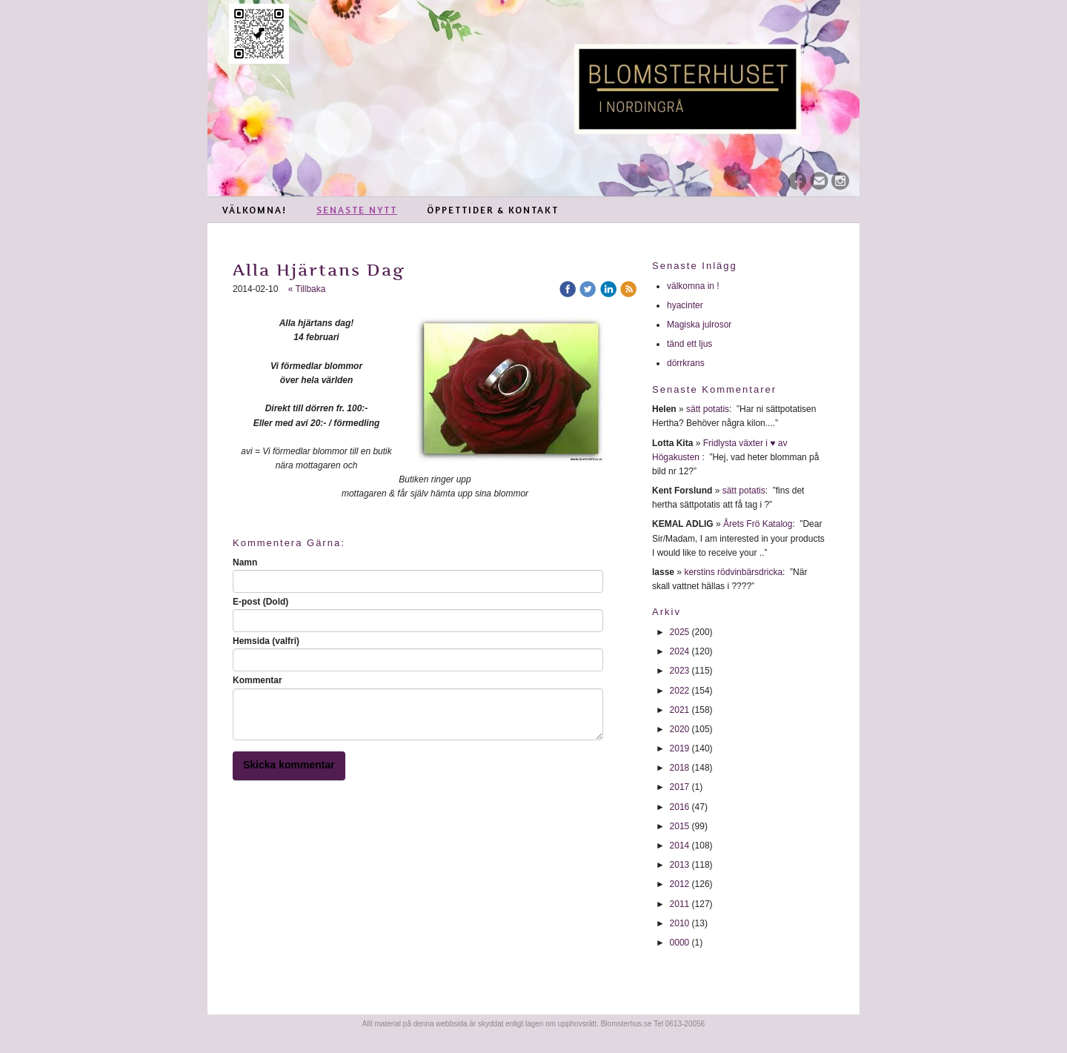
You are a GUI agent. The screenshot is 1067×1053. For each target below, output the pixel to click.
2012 (680, 884)
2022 (680, 690)
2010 (680, 923)
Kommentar (257, 680)
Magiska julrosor (699, 324)
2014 (680, 845)
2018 (680, 768)
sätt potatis (707, 409)
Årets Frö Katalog (757, 524)
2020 (680, 729)
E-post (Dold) (260, 602)
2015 (680, 826)
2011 (680, 904)
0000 (680, 942)
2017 (680, 787)
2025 (680, 632)
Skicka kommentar (289, 765)
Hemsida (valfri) (266, 641)
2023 (680, 670)
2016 (680, 807)
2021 (680, 710)
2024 (680, 651)
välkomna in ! (693, 286)
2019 (680, 748)
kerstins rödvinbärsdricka (733, 572)
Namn (245, 562)
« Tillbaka (307, 289)
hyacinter (686, 305)
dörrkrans (687, 363)
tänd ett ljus (691, 344)
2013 (680, 865)
